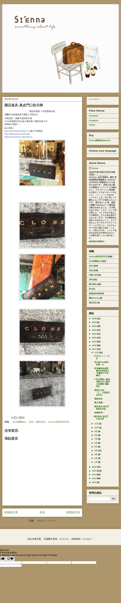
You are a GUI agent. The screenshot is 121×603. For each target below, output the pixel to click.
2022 (94, 330)
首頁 (42, 512)
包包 (91, 270)
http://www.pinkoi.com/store (17, 134)
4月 (96, 450)
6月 (96, 443)
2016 (94, 467)
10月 (96, 427)
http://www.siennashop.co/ (17, 131)
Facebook (93, 116)
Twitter (92, 125)
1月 (96, 462)
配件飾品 (93, 284)
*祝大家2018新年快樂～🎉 (101, 363)
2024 (94, 322)
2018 (94, 345)
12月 (96, 352)
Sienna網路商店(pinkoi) (99, 140)
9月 (96, 431)
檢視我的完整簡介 (97, 241)
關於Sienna (94, 298)
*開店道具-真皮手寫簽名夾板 (101, 407)
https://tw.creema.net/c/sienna (18, 137)
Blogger (87, 539)
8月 (96, 435)
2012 (94, 482)
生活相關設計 (19, 422)
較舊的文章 (73, 512)
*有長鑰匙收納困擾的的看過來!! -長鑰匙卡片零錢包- (101, 371)
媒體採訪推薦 (95, 293)
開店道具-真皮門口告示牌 (101, 417)
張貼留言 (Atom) (46, 521)
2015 (94, 471)
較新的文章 (11, 512)
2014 (94, 474)
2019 (94, 341)
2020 (94, 338)
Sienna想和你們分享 (58, 422)
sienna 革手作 (93, 99)
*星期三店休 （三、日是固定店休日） (102, 392)
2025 (94, 318)
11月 (96, 423)
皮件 (31, 422)
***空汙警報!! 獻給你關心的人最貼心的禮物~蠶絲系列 (102, 382)
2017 (94, 349)
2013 (94, 478)
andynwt (64, 539)
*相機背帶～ (99, 413)
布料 (91, 279)
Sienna (95, 168)
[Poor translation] (10, 558)
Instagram (93, 120)
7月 (96, 439)
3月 (96, 454)
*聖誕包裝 (98, 399)
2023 (94, 326)
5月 (96, 447)
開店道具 (40, 422)
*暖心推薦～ (99, 402)
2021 (94, 334)
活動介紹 (93, 275)
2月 (96, 458)
